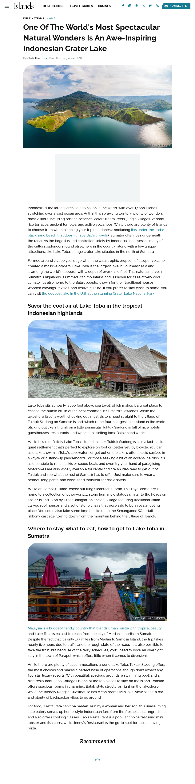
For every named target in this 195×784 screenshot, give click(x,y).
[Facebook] (123, 7)
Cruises (104, 6)
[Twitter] (143, 7)
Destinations (53, 6)
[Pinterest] (137, 7)
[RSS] (157, 7)
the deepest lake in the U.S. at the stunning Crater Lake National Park (98, 293)
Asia (52, 18)
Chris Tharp (34, 58)
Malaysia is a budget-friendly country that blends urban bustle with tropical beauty (94, 628)
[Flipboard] (150, 7)
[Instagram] (130, 7)
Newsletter (176, 6)
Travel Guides (81, 6)
